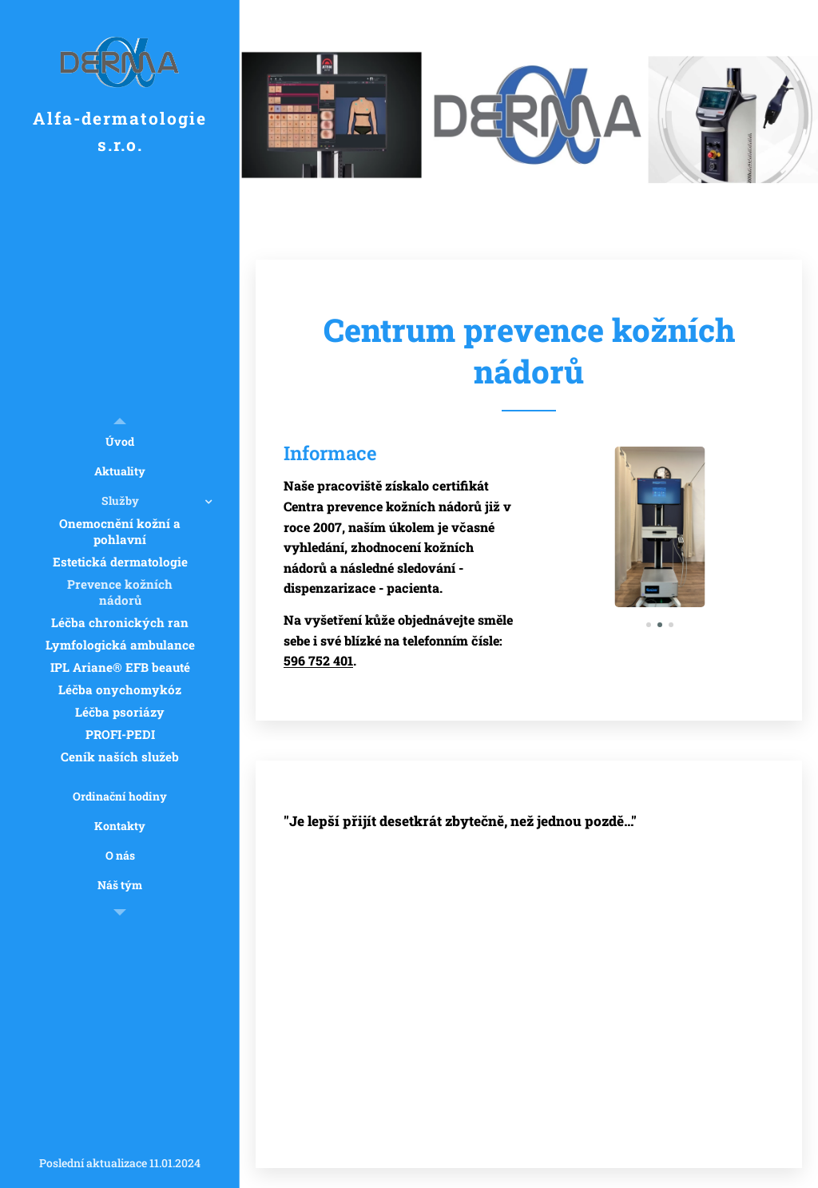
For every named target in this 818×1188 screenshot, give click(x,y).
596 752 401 (318, 660)
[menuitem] (120, 441)
